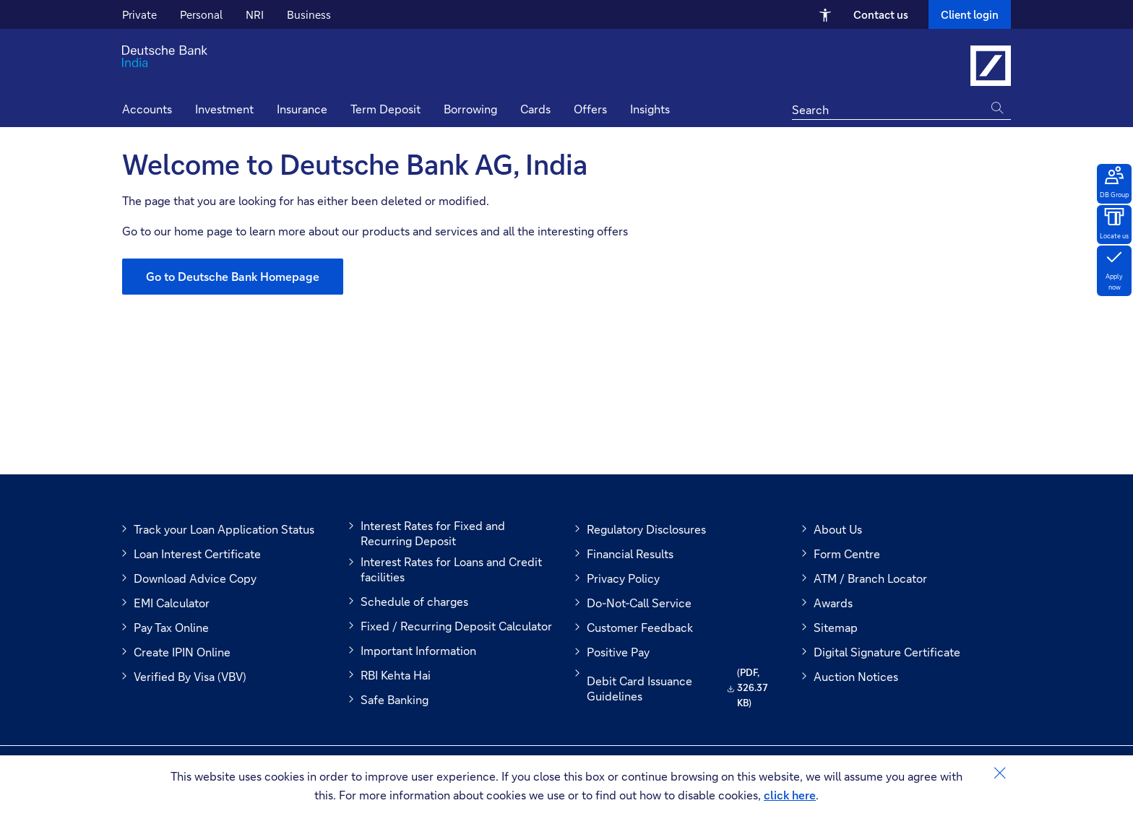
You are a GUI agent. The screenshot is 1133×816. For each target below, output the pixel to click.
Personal (201, 14)
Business (309, 14)
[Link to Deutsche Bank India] (990, 65)
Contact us (880, 14)
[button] (650, 111)
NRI (255, 14)
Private (139, 14)
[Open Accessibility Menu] (825, 14)
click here (790, 794)
